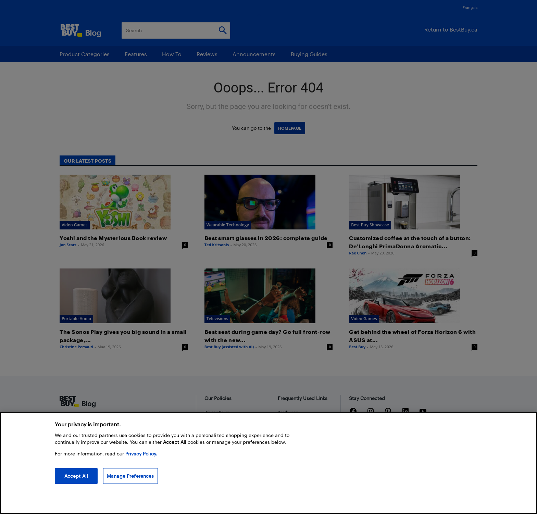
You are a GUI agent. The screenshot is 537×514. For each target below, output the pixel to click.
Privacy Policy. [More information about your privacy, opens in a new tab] (141, 453)
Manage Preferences (130, 476)
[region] (268, 463)
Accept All (76, 476)
